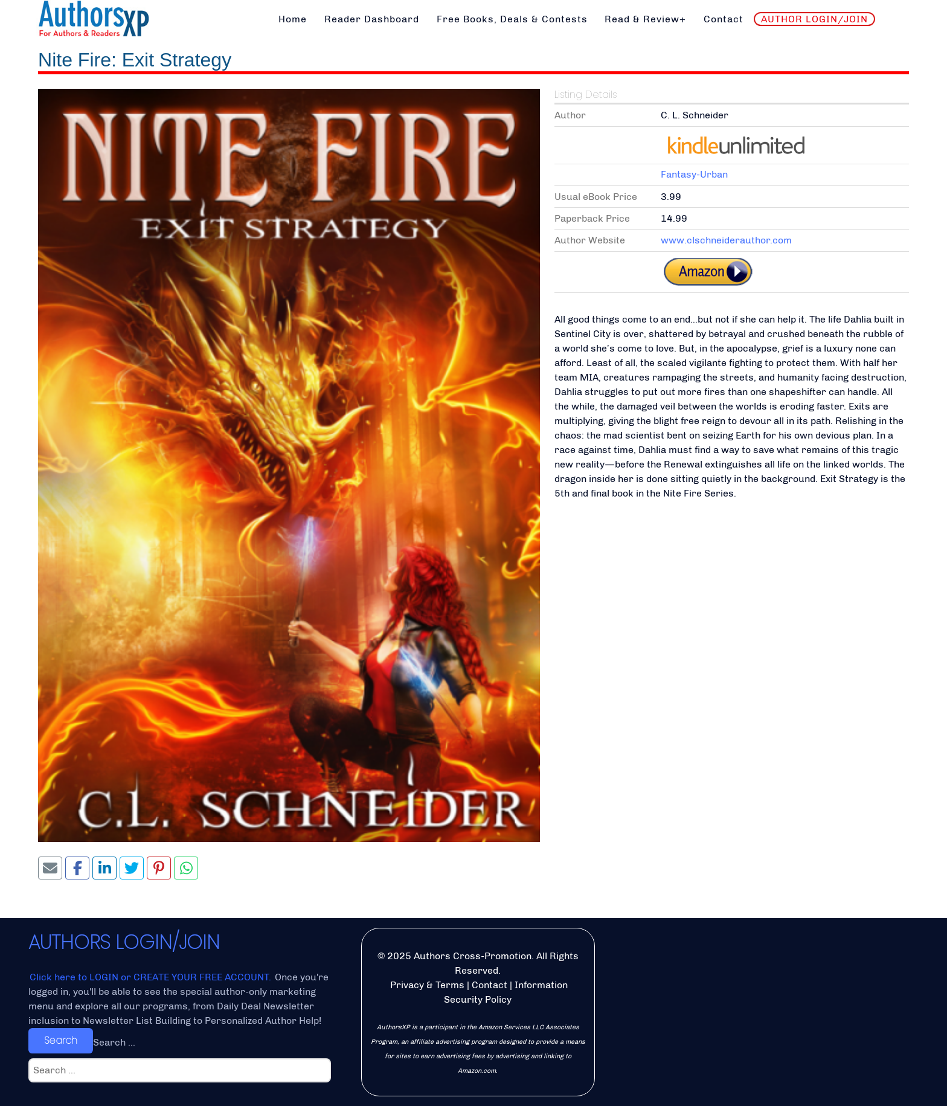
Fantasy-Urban (694, 174)
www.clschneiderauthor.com (726, 240)
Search (60, 1040)
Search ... (114, 1042)
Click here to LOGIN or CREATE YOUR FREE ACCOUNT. (152, 977)
